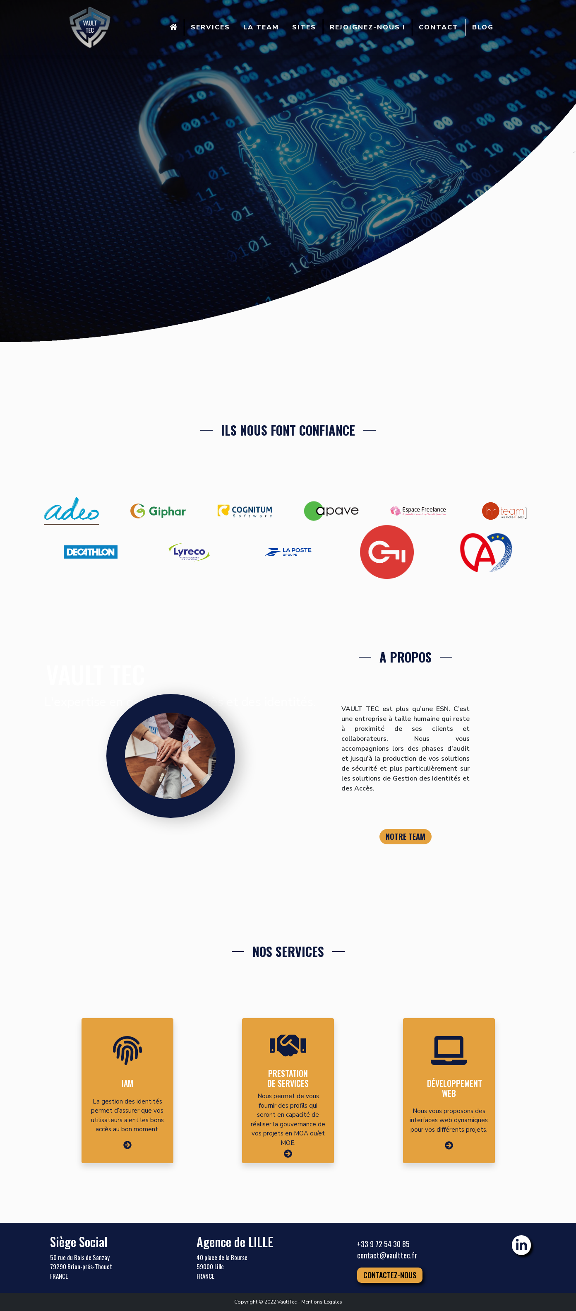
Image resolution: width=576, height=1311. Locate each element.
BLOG (483, 27)
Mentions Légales (321, 1302)
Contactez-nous (389, 1275)
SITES (304, 27)
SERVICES (210, 27)
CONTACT (438, 27)
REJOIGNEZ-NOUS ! (367, 27)
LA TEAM (261, 27)
